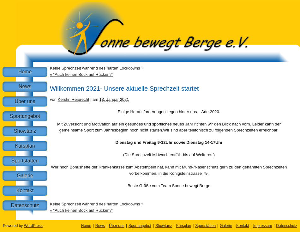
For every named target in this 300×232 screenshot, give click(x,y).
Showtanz (25, 131)
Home (25, 71)
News (25, 86)
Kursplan (25, 146)
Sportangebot (25, 116)
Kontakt (24, 190)
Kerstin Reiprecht (73, 99)
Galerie (25, 175)
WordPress (33, 225)
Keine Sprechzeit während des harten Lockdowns (96, 68)
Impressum (262, 225)
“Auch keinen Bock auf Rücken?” (81, 74)
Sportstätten (25, 160)
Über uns (25, 101)
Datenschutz (25, 205)
